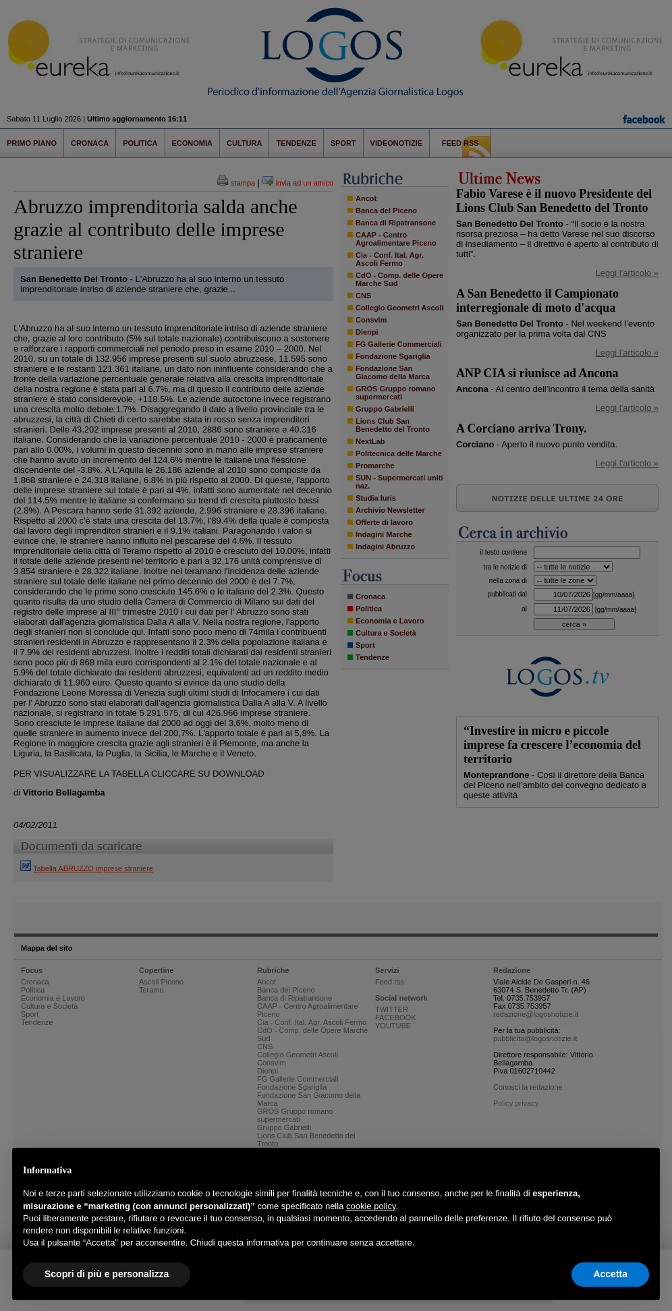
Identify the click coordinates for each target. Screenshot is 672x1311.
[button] (642, 1169)
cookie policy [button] (370, 1206)
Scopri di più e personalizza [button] (107, 1273)
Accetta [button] (610, 1273)
